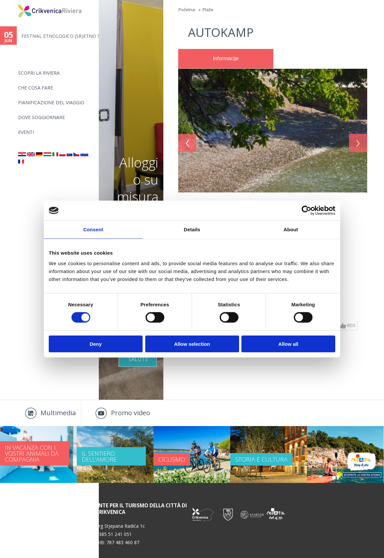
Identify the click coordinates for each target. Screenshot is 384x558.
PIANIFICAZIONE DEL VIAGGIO (51, 102)
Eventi (26, 132)
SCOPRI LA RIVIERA (39, 73)
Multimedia (58, 412)
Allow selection (192, 343)
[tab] (225, 59)
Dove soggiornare (41, 117)
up (343, 326)
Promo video (130, 412)
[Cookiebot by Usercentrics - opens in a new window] (306, 211)
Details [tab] (192, 229)
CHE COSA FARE (35, 88)
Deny (96, 343)
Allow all (288, 343)
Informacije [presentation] (225, 58)
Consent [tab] (93, 229)
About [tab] (291, 229)
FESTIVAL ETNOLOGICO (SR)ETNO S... (60, 36)
